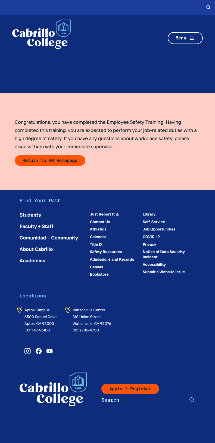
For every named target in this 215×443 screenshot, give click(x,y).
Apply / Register (130, 388)
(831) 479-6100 (37, 329)
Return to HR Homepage (50, 160)
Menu (185, 38)
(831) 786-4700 (86, 329)
